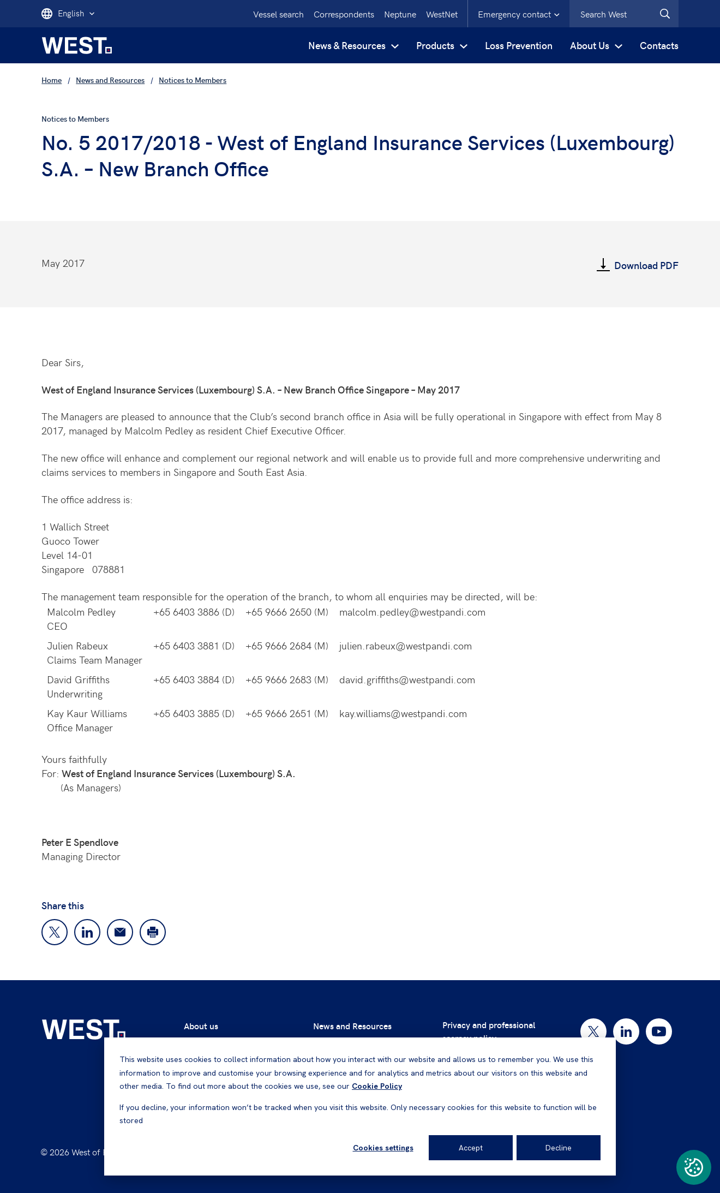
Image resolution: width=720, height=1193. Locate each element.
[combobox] (624, 13)
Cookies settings (383, 1148)
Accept (471, 1148)
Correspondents (344, 14)
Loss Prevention (519, 45)
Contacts (659, 45)
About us (201, 1025)
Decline (558, 1148)
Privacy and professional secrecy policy (488, 1031)
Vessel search (278, 14)
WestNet (442, 14)
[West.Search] (665, 13)
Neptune (400, 14)
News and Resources (352, 1025)
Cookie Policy (377, 1086)
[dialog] (360, 1106)
